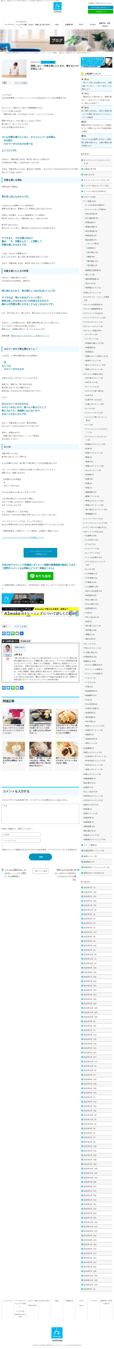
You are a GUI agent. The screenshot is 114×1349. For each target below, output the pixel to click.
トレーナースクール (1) (93, 521)
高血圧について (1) (91, 838)
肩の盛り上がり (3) (93, 629)
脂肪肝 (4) (90, 737)
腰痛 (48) (91, 259)
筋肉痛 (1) (88, 812)
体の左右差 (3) (91, 217)
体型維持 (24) (91, 598)
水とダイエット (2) (93, 473)
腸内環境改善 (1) (92, 282)
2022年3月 (88, 1104)
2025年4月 (88, 939)
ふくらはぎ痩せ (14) (94, 560)
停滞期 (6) (90, 355)
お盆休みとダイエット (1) (96, 759)
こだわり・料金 (32, 26)
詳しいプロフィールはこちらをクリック (52, 680)
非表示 (21, 650)
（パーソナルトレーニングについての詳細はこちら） (23, 540)
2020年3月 (88, 1212)
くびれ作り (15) (92, 543)
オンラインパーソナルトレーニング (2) (97, 164)
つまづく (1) (90, 681)
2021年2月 (88, 1163)
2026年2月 (88, 904)
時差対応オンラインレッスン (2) (96, 870)
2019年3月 (88, 1265)
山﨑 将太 (18, 657)
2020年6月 (88, 1198)
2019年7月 (88, 1247)
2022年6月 (88, 1091)
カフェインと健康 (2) (94, 672)
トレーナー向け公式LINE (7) (95, 194)
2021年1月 (88, 1167)
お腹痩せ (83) (91, 538)
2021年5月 (88, 1149)
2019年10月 (88, 1234)
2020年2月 (88, 1216)
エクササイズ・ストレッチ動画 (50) (96, 301)
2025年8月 (88, 922)
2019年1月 (88, 1274)
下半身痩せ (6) (91, 581)
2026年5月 (88, 890)
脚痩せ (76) (90, 637)
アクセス (94, 26)
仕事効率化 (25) (90, 660)
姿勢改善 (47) (91, 611)
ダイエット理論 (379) (92, 333)
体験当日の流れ (32, 1308)
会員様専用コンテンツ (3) (94, 853)
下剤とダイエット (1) (92, 651)
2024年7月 (88, 980)
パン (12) (89, 427)
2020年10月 (88, 1180)
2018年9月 (88, 1292)
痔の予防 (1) (90, 724)
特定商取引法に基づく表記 (20, 1318)
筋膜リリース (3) (90, 816)
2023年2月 (88, 1055)
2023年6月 (88, 1038)
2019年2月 (88, 1270)
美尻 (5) (89, 624)
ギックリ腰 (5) (93, 246)
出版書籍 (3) (89, 751)
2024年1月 (88, 1006)
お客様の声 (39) (90, 172)
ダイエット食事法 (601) (93, 377)
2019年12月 (88, 1225)
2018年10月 (88, 1287)
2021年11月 (88, 1122)
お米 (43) (89, 398)
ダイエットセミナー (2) (93, 329)
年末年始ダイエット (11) (95, 763)
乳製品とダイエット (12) (95, 447)
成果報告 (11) (89, 865)
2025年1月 (88, 953)
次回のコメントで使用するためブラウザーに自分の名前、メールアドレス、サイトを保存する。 (40, 852)
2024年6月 (88, 984)
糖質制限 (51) (91, 495)
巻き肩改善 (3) (91, 234)
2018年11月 (88, 1283)
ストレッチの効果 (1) (94, 676)
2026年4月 (88, 895)
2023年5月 (88, 1042)
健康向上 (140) (90, 664)
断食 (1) (89, 460)
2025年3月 (88, 944)
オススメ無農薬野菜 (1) (93, 312)
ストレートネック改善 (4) (96, 212)
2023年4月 (88, 1046)
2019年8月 (88, 1243)
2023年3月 (88, 1051)
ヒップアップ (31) (93, 556)
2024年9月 (88, 971)
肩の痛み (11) (93, 255)
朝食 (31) (89, 464)
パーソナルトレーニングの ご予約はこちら (41, 555)
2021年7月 (88, 1140)
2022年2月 (88, 1109)
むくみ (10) (90, 572)
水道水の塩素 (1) (92, 711)
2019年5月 (88, 1256)
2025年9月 (88, 917)
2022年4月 (88, 1100)
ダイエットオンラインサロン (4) (96, 183)
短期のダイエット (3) (94, 733)
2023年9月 (88, 1024)
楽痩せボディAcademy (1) (94, 876)
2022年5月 (88, 1096)
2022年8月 (88, 1082)
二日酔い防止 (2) (90, 655)
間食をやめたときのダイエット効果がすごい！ (29, 339)
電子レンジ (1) (91, 746)
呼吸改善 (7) (90, 225)
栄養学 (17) (88, 790)
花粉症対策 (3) (91, 742)
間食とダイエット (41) (95, 508)
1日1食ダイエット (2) (94, 381)
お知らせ (81, 1308)
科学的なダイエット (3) (93, 799)
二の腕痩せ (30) (92, 589)
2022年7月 (88, 1087)
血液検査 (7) (89, 825)
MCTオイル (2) (92, 385)
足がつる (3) (90, 286)
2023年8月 (88, 1029)
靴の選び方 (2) (90, 834)
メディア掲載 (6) (90, 848)
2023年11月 (88, 1015)
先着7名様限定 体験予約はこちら (101, 8)
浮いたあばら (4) (92, 620)
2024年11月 (88, 962)
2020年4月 (88, 1207)
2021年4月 (88, 1154)
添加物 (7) (90, 477)
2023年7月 (88, 1033)
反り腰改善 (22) (92, 221)
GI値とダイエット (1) (92, 295)
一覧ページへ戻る (40, 874)
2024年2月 (88, 1002)
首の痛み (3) (92, 268)
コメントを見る (21, 86)
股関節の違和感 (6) (93, 273)
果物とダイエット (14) (95, 469)
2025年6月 (88, 930)
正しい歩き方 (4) (90, 794)
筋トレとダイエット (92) (95, 368)
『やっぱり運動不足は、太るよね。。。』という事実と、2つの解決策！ (15, 876)
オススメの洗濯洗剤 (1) (93, 307)
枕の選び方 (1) (90, 786)
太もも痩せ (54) (92, 607)
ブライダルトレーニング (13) (95, 566)
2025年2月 (88, 948)
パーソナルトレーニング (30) (95, 526)
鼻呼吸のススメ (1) (93, 291)
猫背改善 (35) (91, 238)
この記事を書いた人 (11, 644)
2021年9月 (88, 1131)
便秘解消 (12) (91, 698)
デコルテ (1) (90, 547)
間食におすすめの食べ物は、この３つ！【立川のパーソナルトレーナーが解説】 (65, 877)
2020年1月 (88, 1220)
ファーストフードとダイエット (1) (96, 433)
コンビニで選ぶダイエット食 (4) (96, 421)
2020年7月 (88, 1194)
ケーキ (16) (90, 411)
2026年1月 (88, 908)
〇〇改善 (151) (90, 204)
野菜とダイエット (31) (95, 503)
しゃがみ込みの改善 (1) (95, 208)
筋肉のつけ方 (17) (91, 807)
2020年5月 (88, 1203)
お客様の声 (69, 26)
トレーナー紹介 (20, 1314)
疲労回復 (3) (90, 720)
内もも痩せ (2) (91, 602)
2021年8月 (88, 1136)
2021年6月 (88, 1145)
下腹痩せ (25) (91, 585)
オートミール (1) (92, 389)
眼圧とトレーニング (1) (95, 729)
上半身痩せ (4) (91, 576)
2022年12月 (88, 1064)
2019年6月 (88, 1252)
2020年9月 (88, 1185)
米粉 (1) (89, 490)
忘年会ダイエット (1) (94, 768)
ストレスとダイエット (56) (94, 320)
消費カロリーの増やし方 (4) (97, 359)
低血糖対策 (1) (91, 694)
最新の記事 (26, 644)
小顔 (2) (89, 615)
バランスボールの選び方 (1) (95, 530)
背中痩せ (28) (91, 633)
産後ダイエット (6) (93, 363)
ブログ (81, 26)
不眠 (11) (89, 689)
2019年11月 (88, 1229)
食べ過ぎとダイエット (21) (96, 512)
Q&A (57, 26)
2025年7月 (88, 926)
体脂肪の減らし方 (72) (95, 346)
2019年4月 (88, 1261)
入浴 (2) (89, 702)
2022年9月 (88, 1078)
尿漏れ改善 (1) (91, 230)
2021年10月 (88, 1127)
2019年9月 (88, 1238)
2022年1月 (88, 1113)
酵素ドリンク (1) (92, 499)
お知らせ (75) (89, 177)
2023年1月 (88, 1060)
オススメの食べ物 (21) (95, 394)
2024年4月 (88, 993)
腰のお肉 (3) (90, 642)
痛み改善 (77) (91, 243)
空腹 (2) (89, 486)
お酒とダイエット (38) (95, 407)
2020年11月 (88, 1176)
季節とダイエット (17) (93, 755)
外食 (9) (89, 451)
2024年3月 (88, 997)
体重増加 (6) (90, 350)
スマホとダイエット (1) (93, 325)
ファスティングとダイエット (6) (96, 441)
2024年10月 (88, 966)
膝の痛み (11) (93, 264)
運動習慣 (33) (89, 829)
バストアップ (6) (92, 551)
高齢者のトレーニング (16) (94, 842)
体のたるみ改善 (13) (94, 594)
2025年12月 (88, 913)
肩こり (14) (90, 277)
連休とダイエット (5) (94, 772)
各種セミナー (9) (90, 859)
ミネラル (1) (90, 685)
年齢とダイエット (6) (92, 777)
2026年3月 (88, 899)
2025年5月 (88, 935)
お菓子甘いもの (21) (94, 402)
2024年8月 (88, 975)
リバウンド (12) (92, 342)
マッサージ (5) (91, 337)
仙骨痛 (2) (91, 251)
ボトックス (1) (90, 647)
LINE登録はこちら (101, 12)
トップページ (7, 26)
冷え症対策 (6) (91, 707)
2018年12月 (88, 1278)
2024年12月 (88, 957)
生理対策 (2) (90, 715)
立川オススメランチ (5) (93, 803)
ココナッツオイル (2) (94, 416)
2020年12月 (88, 1171)
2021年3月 (88, 1158)
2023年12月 (88, 1011)
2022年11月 (88, 1069)
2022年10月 (88, 1073)
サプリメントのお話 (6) (93, 316)
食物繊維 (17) (91, 517)
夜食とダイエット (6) (94, 456)
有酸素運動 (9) (90, 781)
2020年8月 (88, 1189)
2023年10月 (88, 1020)
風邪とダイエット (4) (94, 372)
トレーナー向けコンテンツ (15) (96, 188)
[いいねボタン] (4, 85)
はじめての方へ (44, 26)
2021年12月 (88, 1118)
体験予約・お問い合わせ (106, 26)
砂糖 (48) (89, 482)
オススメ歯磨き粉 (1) (94, 668)
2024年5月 (88, 988)
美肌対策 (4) (89, 821)
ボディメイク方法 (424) (93, 535)
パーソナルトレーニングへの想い (20, 26)
